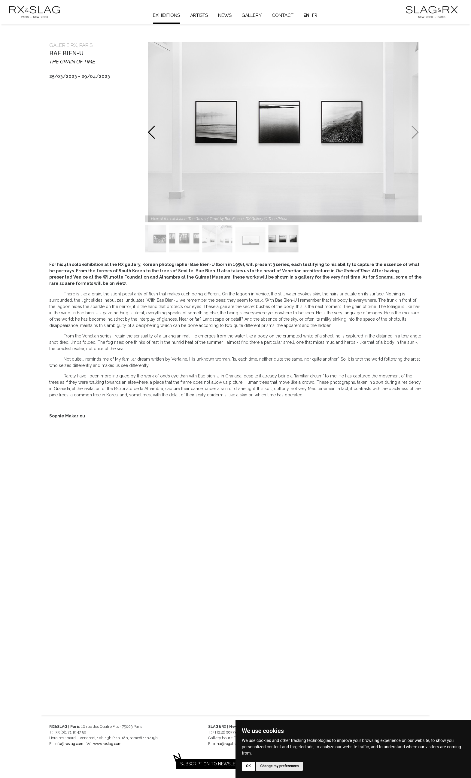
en (307, 15)
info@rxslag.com (68, 743)
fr (314, 15)
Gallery (252, 15)
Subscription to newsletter (213, 763)
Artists (199, 15)
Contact (282, 15)
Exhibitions (166, 15)
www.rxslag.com (107, 743)
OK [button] (248, 766)
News (225, 15)
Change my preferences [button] (279, 766)
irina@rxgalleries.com (232, 743)
